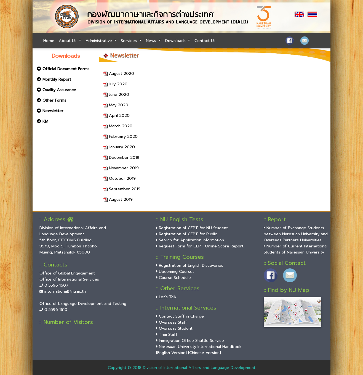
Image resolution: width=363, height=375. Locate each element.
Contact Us (204, 41)
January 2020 (119, 147)
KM (42, 121)
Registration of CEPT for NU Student (192, 228)
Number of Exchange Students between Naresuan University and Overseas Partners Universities (296, 234)
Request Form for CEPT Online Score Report (200, 246)
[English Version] (171, 353)
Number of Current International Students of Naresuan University (295, 249)
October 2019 (119, 178)
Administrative (99, 41)
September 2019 (121, 189)
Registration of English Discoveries (189, 265)
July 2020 (115, 84)
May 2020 (115, 105)
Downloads (176, 41)
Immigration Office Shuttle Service (190, 340)
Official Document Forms (63, 69)
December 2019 (121, 157)
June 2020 (116, 94)
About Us (68, 41)
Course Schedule (173, 277)
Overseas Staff (171, 322)
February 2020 (120, 136)
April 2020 (116, 115)
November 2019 (121, 168)
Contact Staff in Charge (180, 316)
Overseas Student (174, 328)
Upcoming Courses (175, 271)
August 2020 (118, 73)
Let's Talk (166, 297)
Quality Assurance (56, 90)
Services (129, 41)
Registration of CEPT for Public (186, 234)
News (152, 41)
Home (48, 41)
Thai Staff (166, 334)
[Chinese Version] (204, 353)
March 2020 (117, 126)
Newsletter (50, 111)
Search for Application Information (190, 240)
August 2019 (118, 199)
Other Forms (51, 100)
